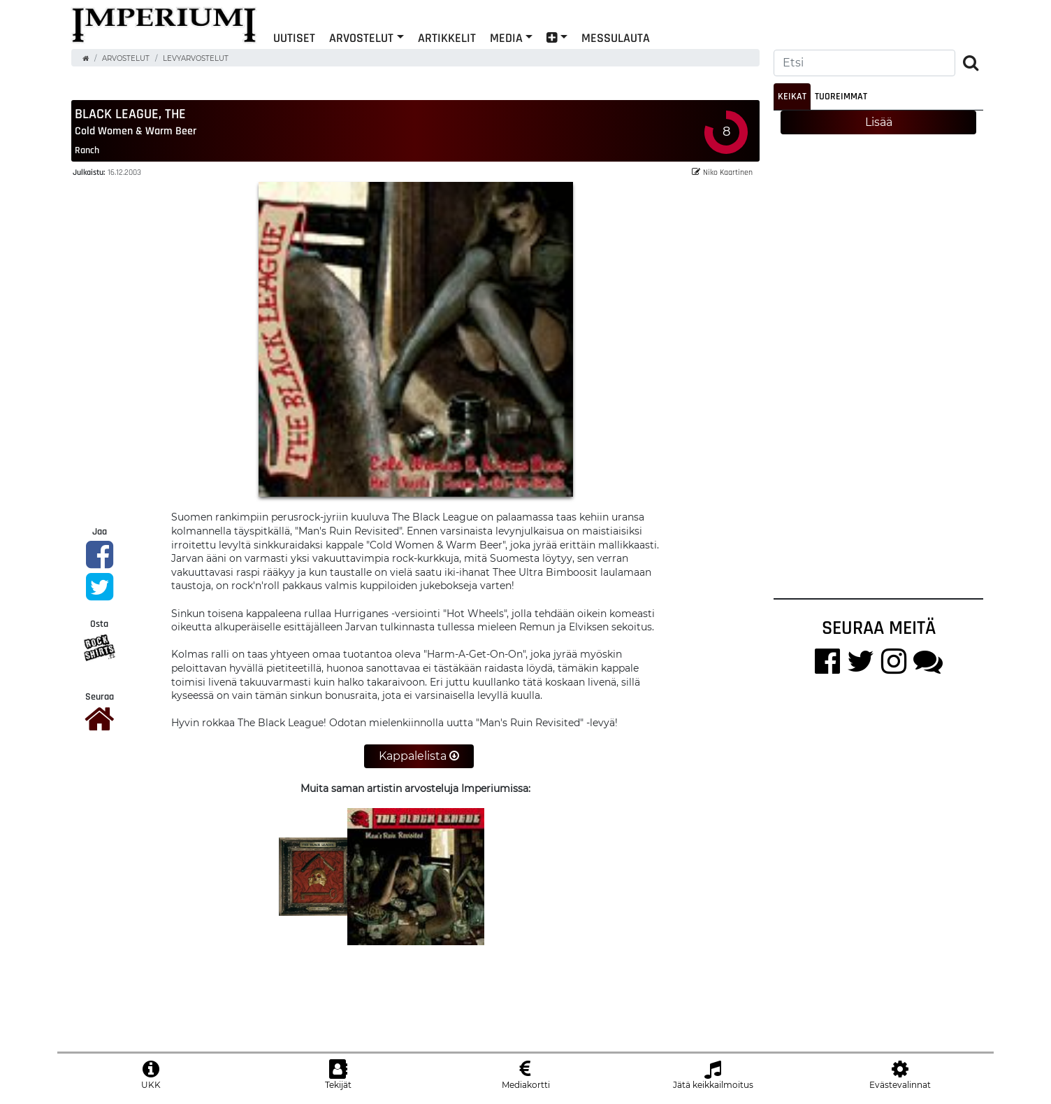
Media (506, 37)
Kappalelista (419, 756)
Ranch (87, 150)
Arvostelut (361, 37)
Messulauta (615, 37)
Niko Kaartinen (722, 172)
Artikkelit (447, 37)
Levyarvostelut (196, 58)
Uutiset (294, 37)
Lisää (878, 122)
